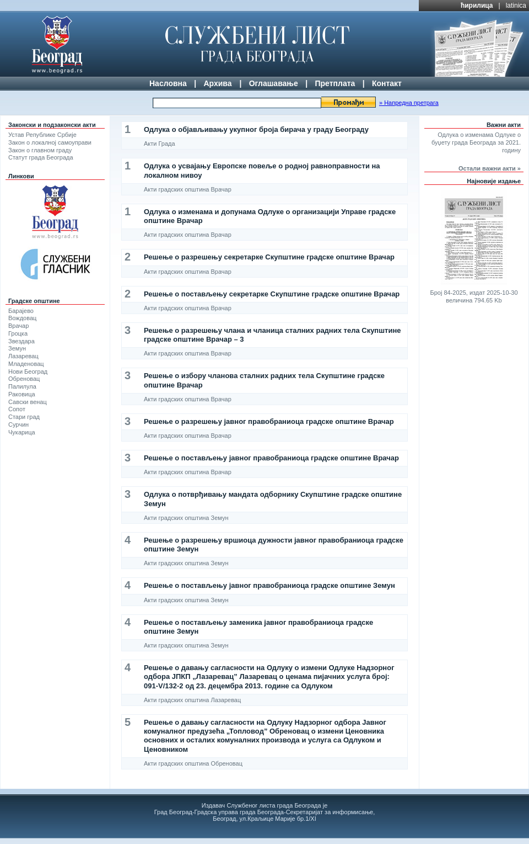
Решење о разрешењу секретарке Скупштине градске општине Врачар (269, 257)
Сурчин (18, 424)
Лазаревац (23, 356)
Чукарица (21, 432)
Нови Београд (27, 371)
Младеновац (26, 363)
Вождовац (22, 318)
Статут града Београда (40, 157)
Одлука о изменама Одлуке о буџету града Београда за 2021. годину (476, 142)
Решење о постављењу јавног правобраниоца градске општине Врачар (271, 458)
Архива (217, 83)
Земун (17, 348)
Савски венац (27, 402)
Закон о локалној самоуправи (49, 142)
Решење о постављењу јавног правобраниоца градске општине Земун (269, 585)
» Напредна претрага (409, 102)
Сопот (16, 409)
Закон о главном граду (40, 150)
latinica (516, 5)
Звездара (21, 341)
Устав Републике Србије (42, 134)
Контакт (387, 83)
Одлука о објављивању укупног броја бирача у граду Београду (256, 129)
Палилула (22, 386)
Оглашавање (273, 83)
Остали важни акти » (489, 168)
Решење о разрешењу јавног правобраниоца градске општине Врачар (269, 421)
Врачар (18, 325)
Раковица (21, 394)
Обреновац (24, 378)
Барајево (21, 310)
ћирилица (477, 5)
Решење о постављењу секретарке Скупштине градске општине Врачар (272, 294)
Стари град (24, 416)
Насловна (168, 83)
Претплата (335, 83)
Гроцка (18, 333)
